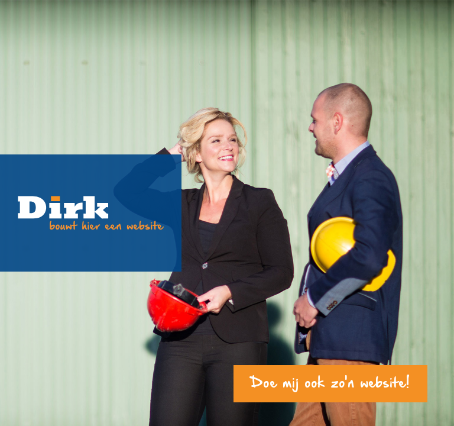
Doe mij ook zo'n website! (330, 383)
